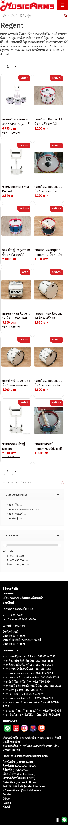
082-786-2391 (51, 714)
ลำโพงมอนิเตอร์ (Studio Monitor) (22, 790)
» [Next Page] (15, 66)
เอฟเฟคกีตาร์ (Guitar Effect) (19, 778)
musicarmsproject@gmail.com (29, 755)
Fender (7, 794)
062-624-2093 (46, 656)
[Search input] (32, 15)
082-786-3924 (34, 690)
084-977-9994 (44, 673)
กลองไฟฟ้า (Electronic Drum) (19, 782)
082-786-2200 (52, 685)
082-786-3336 (42, 681)
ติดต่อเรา (9, 593)
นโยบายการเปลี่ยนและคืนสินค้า (23, 598)
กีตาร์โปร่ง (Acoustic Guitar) (19, 766)
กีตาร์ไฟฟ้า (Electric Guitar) (18, 761)
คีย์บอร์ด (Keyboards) (15, 770)
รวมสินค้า (9, 602)
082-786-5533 (43, 669)
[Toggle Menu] (62, 5)
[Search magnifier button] (62, 482)
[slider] (5, 545)
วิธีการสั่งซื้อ (11, 589)
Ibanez (7, 802)
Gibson (7, 798)
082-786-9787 (44, 698)
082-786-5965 (52, 710)
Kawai (6, 806)
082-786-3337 (44, 664)
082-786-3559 (44, 660)
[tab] (32, 494)
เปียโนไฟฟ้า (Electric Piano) (19, 774)
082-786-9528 (35, 694)
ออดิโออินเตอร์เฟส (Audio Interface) (24, 786)
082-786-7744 (50, 677)
